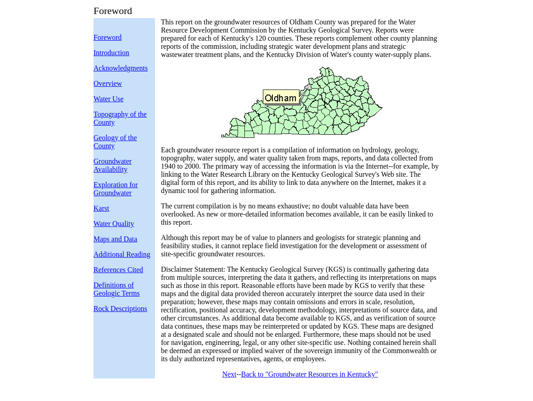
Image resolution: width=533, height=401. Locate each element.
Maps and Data (115, 239)
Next (229, 374)
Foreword (108, 37)
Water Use (109, 99)
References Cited (118, 270)
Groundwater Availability (112, 165)
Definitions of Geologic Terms (117, 289)
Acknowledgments (121, 68)
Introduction (111, 53)
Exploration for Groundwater (116, 189)
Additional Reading (122, 254)
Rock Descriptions (120, 308)
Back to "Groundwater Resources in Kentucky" (309, 374)
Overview (108, 83)
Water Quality (114, 223)
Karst (101, 208)
